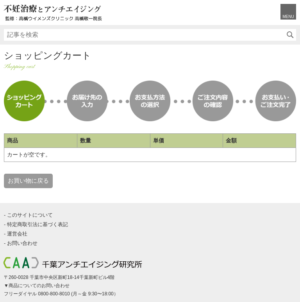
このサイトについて (30, 215)
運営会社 (17, 234)
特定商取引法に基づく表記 (37, 224)
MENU (288, 16)
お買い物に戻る (28, 180)
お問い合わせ (22, 243)
